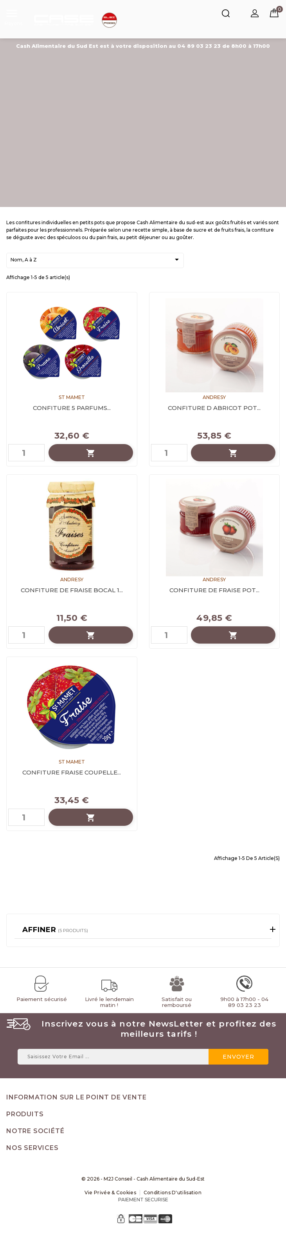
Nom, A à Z (96, 260)
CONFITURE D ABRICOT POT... (214, 408)
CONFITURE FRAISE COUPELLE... (71, 772)
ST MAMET (72, 397)
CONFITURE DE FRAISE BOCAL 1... (72, 590)
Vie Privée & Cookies (110, 1192)
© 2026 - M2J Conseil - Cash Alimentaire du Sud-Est (143, 1179)
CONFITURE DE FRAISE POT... (214, 590)
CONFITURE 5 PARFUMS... (72, 408)
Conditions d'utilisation (172, 1192)
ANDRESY (214, 397)
